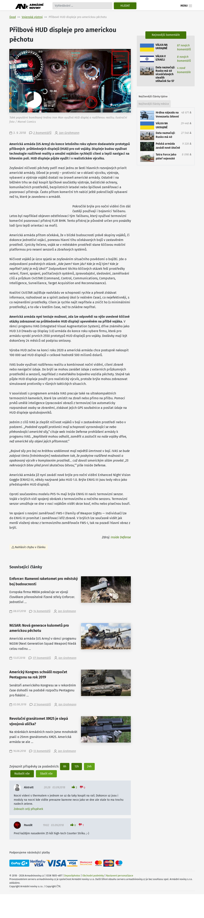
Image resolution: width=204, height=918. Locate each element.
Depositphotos (72, 875)
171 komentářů (42, 658)
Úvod (12, 17)
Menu (186, 6)
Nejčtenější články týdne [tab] (153, 96)
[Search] (82, 5)
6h (64, 766)
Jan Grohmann (69, 133)
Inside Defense (121, 537)
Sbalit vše (46, 773)
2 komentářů (42, 133)
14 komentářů (41, 611)
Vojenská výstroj (32, 17)
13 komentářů (41, 751)
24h (89, 766)
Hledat (125, 5)
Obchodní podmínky (93, 875)
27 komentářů (42, 704)
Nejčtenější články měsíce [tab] (154, 103)
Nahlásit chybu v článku (30, 547)
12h (77, 766)
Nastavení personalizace (119, 875)
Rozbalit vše (22, 773)
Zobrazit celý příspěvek (28, 809)
